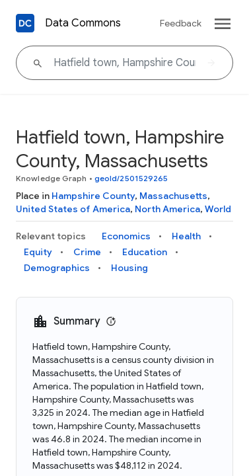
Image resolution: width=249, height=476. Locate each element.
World (218, 209)
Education (144, 252)
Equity (38, 252)
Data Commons (83, 23)
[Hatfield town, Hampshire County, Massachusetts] (124, 62)
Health (186, 236)
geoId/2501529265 (131, 178)
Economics (126, 236)
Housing (129, 268)
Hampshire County (93, 196)
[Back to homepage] (25, 23)
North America (167, 209)
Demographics (57, 268)
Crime (87, 252)
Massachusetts (173, 196)
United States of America (73, 209)
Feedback (180, 23)
